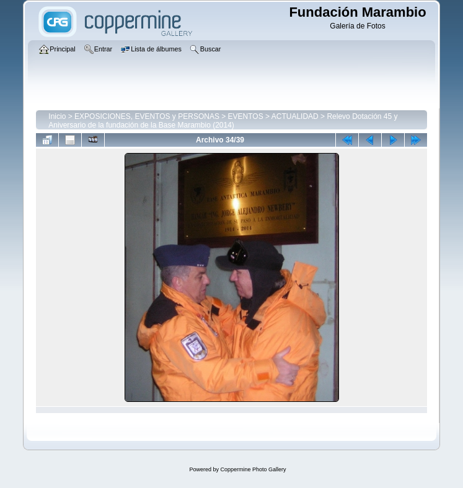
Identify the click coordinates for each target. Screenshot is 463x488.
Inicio (57, 116)
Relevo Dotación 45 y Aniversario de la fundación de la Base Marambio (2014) (222, 120)
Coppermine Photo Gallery (253, 469)
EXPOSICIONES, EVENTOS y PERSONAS (146, 116)
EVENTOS (245, 116)
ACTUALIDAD (295, 116)
